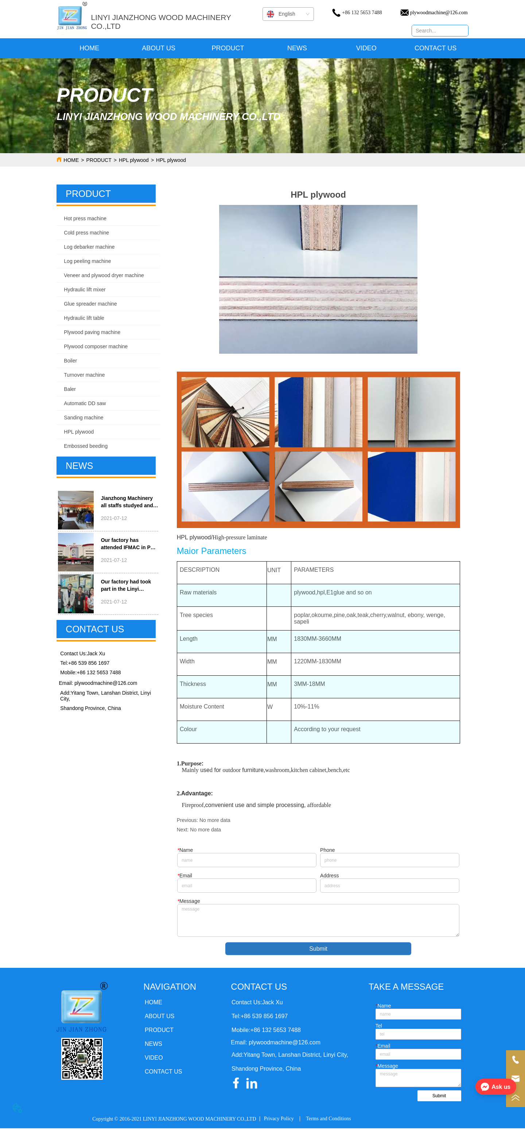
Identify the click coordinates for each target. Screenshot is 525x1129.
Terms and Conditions (328, 1119)
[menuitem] (227, 48)
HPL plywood (134, 160)
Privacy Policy (279, 1119)
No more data (214, 820)
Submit (318, 949)
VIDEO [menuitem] (366, 48)
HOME (71, 160)
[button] (228, 48)
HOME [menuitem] (89, 48)
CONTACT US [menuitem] (435, 48)
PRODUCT (99, 160)
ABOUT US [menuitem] (158, 48)
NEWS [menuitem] (297, 48)
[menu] (262, 48)
